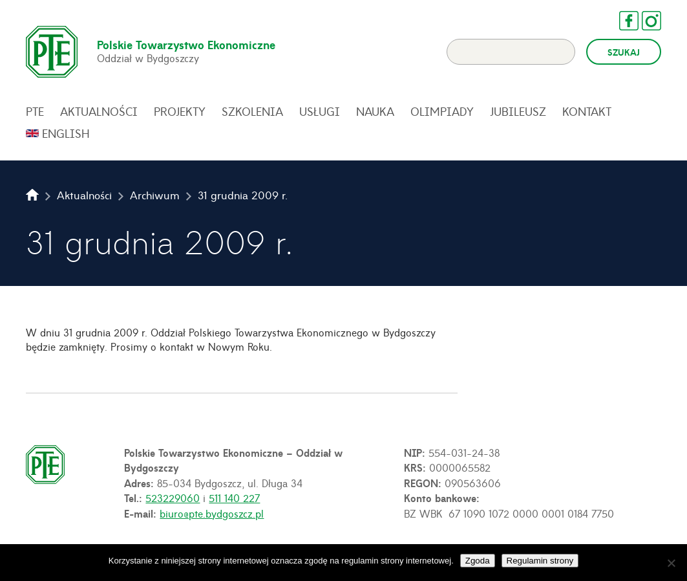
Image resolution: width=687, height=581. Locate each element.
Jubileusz (518, 111)
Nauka (375, 111)
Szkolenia (252, 111)
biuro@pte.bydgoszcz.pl (212, 513)
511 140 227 (234, 497)
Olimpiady (442, 111)
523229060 (172, 497)
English (66, 133)
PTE (35, 111)
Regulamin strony (540, 560)
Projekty (180, 111)
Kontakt (586, 111)
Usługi (319, 111)
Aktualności (99, 111)
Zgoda (477, 560)
